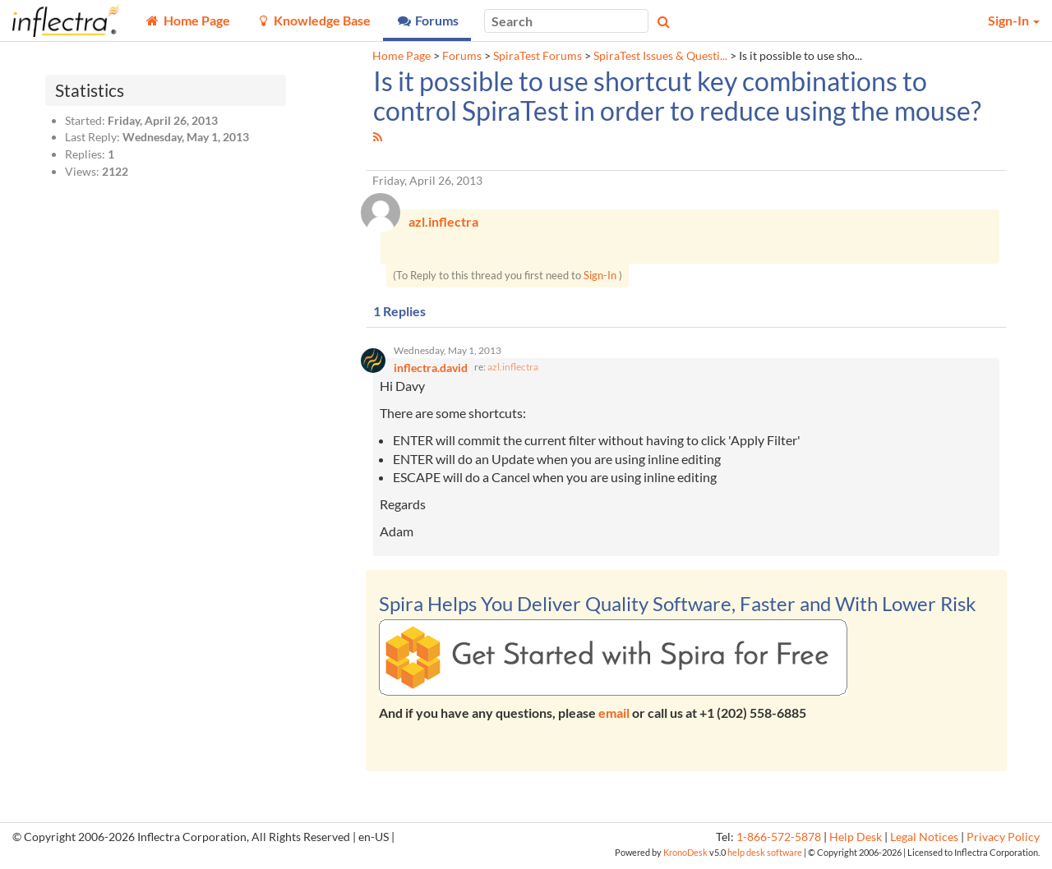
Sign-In (600, 277)
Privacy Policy (1003, 841)
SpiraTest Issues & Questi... (660, 55)
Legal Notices (924, 841)
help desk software (764, 857)
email (614, 717)
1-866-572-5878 (778, 841)
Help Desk (855, 841)
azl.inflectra (512, 372)
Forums (462, 55)
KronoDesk (685, 857)
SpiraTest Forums (537, 55)
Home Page (401, 55)
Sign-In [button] (1014, 20)
